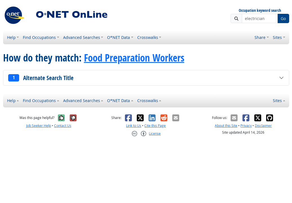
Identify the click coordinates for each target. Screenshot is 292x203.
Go (283, 18)
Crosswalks (147, 37)
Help (11, 37)
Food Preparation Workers (134, 58)
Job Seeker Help (38, 125)
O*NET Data (118, 37)
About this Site (226, 125)
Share (260, 37)
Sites (277, 37)
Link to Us (133, 125)
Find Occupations (39, 37)
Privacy (246, 125)
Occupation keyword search (260, 10)
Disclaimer (263, 125)
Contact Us (62, 125)
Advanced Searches (81, 37)
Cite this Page (155, 125)
